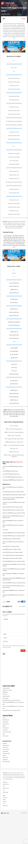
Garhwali (4, 801)
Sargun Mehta (5, 751)
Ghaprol (4, 717)
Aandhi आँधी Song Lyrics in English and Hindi (12, 549)
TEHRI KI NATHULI (6, 696)
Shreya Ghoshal (14, 5)
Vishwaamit (5, 743)
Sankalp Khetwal (6, 745)
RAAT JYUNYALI (5, 698)
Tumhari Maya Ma (6, 688)
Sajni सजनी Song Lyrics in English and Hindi (11, 538)
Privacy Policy (24, 812)
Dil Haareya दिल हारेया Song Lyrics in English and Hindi (14, 561)
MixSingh (4, 755)
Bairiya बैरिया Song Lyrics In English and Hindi (11, 700)
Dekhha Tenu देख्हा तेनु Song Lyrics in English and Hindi (14, 513)
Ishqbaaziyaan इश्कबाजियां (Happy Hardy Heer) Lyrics (13, 480)
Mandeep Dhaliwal (6, 753)
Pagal (4, 734)
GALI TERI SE (5, 529)
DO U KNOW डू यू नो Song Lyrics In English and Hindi (13, 491)
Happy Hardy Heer (6, 14)
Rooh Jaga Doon (6, 723)
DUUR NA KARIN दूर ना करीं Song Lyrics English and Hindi (14, 494)
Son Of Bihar (5, 729)
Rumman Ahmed (6, 749)
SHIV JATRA (5, 694)
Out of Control (5, 736)
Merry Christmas (6, 727)
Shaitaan (4, 725)
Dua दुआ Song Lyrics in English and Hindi (11, 546)
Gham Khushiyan (6, 719)
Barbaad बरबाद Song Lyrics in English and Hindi (12, 558)
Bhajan (4, 795)
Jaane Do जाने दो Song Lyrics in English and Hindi (12, 552)
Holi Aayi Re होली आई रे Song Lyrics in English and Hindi (14, 582)
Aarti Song (5, 797)
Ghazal (4, 799)
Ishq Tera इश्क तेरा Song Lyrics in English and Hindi (13, 555)
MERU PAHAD (5, 692)
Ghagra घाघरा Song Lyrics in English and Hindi (11, 710)
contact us (23, 777)
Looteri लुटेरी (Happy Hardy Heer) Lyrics (10, 471)
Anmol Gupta (5, 747)
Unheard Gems (5, 721)
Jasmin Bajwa (5, 759)
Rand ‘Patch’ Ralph (6, 761)
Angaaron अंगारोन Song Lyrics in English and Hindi (13, 507)
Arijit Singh (4, 5)
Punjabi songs (5, 792)
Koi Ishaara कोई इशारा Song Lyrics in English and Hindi (13, 532)
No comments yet (7, 606)
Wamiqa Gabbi (5, 757)
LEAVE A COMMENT (22, 606)
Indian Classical (6, 788)
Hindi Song (5, 782)
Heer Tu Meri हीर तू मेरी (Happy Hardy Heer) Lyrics (12, 477)
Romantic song (5, 784)
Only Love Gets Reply (7, 732)
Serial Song (5, 805)
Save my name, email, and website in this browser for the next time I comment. (14, 646)
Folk (4, 803)
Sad (3, 790)
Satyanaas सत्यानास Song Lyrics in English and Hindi (13, 510)
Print (23, 19)
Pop (3, 786)
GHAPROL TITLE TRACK (7, 690)
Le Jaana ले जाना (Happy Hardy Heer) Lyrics (11, 474)
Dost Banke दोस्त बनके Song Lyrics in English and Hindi (14, 535)
